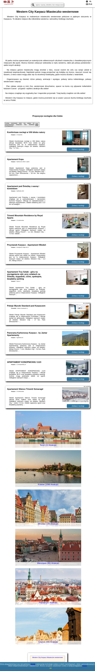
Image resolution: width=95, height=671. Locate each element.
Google (32, 664)
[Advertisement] (47, 38)
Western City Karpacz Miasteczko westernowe (47, 657)
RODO (85, 666)
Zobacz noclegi (78, 149)
